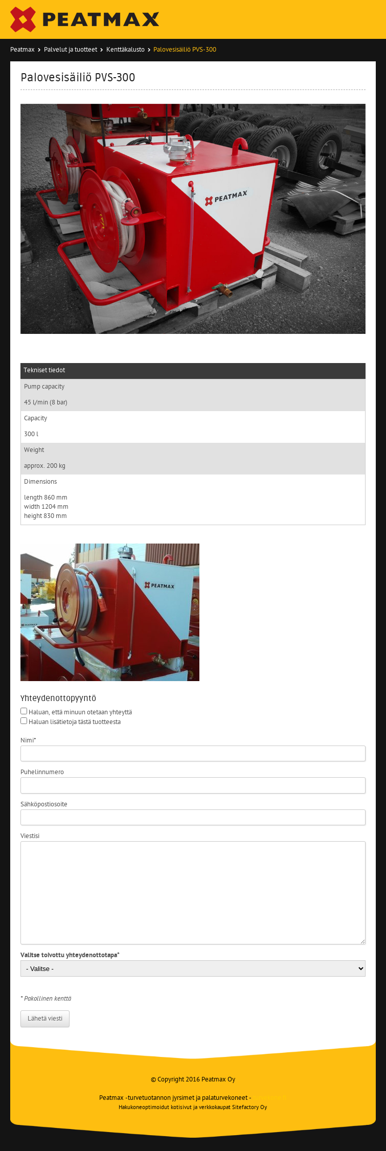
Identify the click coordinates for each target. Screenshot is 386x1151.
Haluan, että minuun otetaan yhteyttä (80, 712)
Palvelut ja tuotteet (70, 50)
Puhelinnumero (42, 772)
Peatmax (22, 50)
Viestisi (29, 836)
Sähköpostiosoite (43, 804)
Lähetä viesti (45, 1018)
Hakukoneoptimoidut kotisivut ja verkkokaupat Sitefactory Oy (193, 1108)
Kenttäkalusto (125, 50)
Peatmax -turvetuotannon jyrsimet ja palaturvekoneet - (192, 1098)
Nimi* (28, 740)
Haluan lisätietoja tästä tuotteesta (75, 722)
